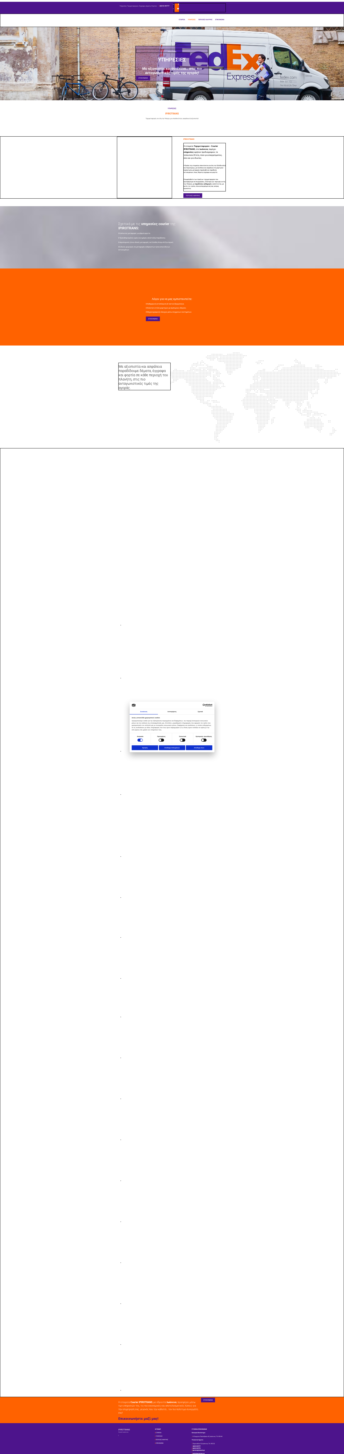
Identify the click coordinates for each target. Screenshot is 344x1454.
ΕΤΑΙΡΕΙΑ (182, 19)
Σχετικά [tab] (200, 711)
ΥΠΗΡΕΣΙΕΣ (192, 19)
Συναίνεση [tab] (143, 711)
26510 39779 (196, 1448)
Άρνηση (145, 748)
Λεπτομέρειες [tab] (172, 711)
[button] (143, 78)
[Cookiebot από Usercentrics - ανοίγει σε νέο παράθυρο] (204, 705)
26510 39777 (164, 6)
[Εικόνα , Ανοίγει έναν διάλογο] (161, 678)
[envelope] (178, 9)
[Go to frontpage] (141, 22)
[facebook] (178, 4)
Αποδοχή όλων (199, 748)
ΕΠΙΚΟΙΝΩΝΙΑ (219, 19)
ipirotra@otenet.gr (199, 1450)
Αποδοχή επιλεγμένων (172, 748)
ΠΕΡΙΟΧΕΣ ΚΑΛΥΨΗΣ (205, 19)
